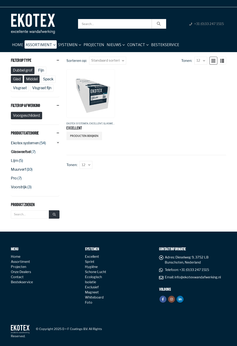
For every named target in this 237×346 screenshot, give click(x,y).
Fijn (41, 70)
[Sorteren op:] (107, 61)
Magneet (92, 292)
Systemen (68, 44)
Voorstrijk (19, 187)
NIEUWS (114, 44)
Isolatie (90, 282)
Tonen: (186, 61)
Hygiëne (91, 267)
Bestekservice (165, 44)
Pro (14, 178)
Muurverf (18, 169)
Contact (136, 44)
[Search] (159, 23)
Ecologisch (93, 277)
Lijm (14, 160)
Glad (17, 79)
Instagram (171, 299)
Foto (88, 302)
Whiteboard (94, 297)
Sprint (89, 262)
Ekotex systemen (77, 123)
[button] (213, 61)
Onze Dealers (21, 272)
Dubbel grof (22, 70)
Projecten (94, 44)
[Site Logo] (33, 23)
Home (17, 43)
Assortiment (39, 44)
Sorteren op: (76, 61)
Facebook (162, 299)
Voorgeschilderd (26, 115)
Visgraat (20, 88)
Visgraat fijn (41, 88)
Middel (31, 79)
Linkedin (180, 299)
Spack (48, 79)
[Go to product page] (90, 93)
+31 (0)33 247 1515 (209, 24)
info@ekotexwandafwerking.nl (198, 277)
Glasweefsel (111, 123)
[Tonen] (200, 61)
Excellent (95, 123)
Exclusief (92, 287)
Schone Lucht (95, 272)
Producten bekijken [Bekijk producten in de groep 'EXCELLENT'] (84, 136)
